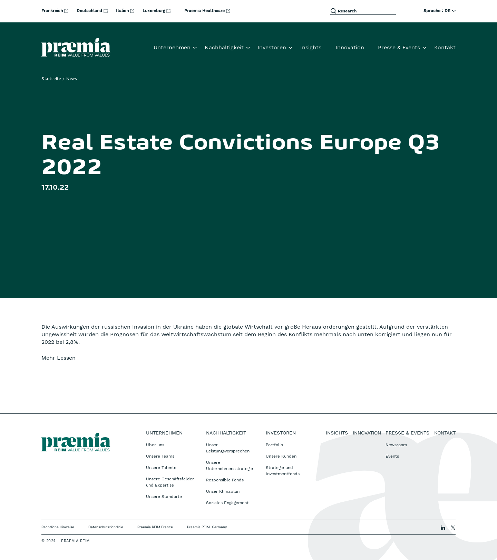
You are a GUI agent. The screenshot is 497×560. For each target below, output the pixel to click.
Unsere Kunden (281, 456)
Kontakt (445, 47)
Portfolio (274, 444)
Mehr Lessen (58, 357)
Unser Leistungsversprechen (228, 447)
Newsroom (396, 444)
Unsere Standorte (164, 496)
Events (392, 456)
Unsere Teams (160, 456)
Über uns (155, 444)
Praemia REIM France (155, 527)
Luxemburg (157, 10)
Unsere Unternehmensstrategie (229, 465)
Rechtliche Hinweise (57, 527)
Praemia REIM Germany (207, 527)
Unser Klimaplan (223, 491)
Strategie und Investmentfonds (283, 470)
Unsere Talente (161, 467)
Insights (310, 47)
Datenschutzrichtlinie (105, 527)
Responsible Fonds (225, 480)
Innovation (349, 47)
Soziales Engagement (227, 502)
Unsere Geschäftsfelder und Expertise (170, 482)
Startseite (51, 79)
